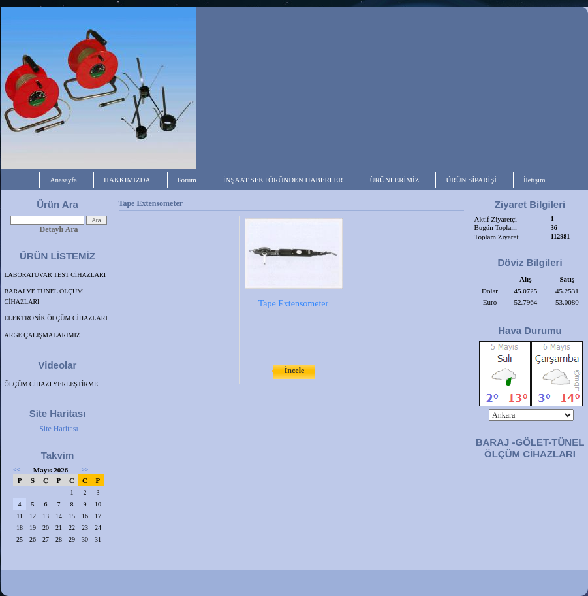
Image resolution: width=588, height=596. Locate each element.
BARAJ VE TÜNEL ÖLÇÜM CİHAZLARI (44, 296)
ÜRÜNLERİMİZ (395, 180)
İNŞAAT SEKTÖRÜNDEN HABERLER (283, 180)
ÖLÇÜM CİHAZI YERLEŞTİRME (52, 384)
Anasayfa (63, 180)
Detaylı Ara (59, 229)
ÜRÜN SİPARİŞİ (471, 180)
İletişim (534, 180)
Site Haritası (58, 428)
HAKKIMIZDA (127, 180)
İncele (295, 370)
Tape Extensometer (293, 303)
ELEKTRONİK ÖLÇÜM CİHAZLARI (56, 318)
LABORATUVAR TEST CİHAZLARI (55, 274)
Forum (187, 180)
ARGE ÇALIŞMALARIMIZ (42, 335)
